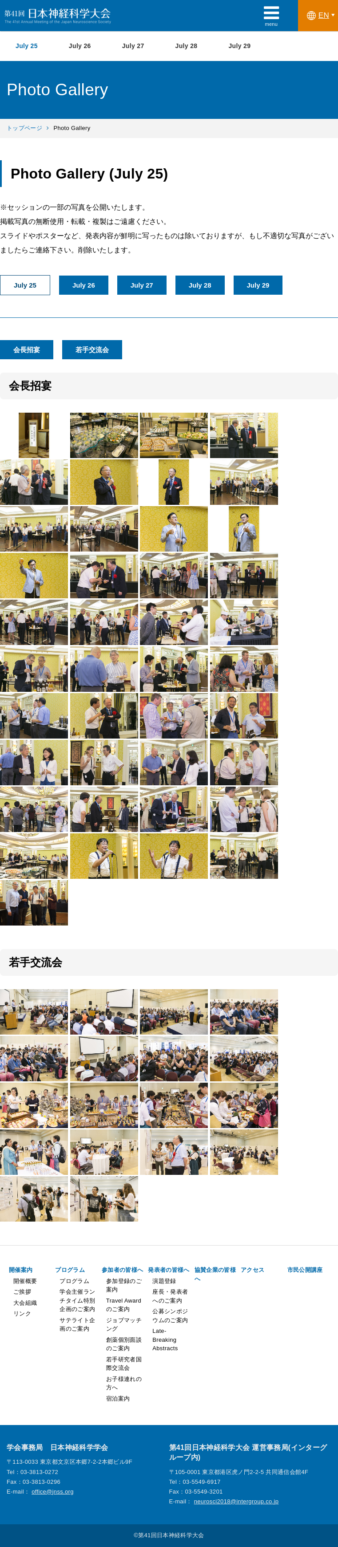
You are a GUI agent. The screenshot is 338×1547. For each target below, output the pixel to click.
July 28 (186, 45)
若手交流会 (92, 349)
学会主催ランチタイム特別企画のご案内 (77, 1300)
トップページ (24, 128)
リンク (22, 1313)
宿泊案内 (118, 1398)
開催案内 (20, 1270)
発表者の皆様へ (168, 1270)
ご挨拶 (22, 1291)
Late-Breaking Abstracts (165, 1340)
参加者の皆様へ (122, 1270)
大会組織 (25, 1302)
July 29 (239, 45)
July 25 (27, 45)
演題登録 (164, 1281)
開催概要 (25, 1281)
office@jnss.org (53, 1491)
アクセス (252, 1270)
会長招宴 (26, 349)
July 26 (80, 45)
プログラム (70, 1270)
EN (318, 15)
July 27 (133, 45)
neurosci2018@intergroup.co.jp (236, 1501)
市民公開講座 (305, 1270)
